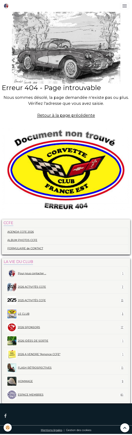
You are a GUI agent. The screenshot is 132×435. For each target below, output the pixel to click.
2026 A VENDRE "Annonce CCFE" (66, 354)
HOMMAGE (66, 381)
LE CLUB (66, 313)
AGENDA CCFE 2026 (20, 231)
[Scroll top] (124, 427)
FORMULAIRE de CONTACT (25, 248)
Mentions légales (51, 430)
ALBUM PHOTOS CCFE (22, 240)
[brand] (7, 6)
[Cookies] (8, 427)
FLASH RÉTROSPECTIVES (66, 367)
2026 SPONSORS (66, 327)
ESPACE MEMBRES (66, 394)
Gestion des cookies (78, 430)
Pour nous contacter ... (66, 273)
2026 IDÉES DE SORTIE (66, 340)
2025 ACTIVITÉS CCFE (66, 300)
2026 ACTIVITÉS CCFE (66, 286)
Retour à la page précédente (66, 115)
